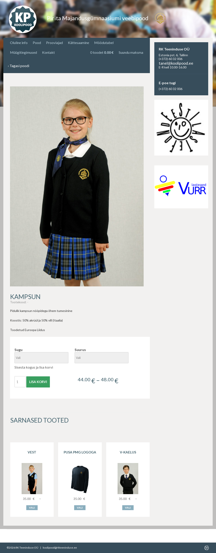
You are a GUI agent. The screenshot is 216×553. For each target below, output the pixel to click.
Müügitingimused (23, 52)
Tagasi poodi (18, 66)
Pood (37, 42)
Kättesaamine (78, 42)
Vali (32, 507)
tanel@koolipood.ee (176, 63)
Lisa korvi (38, 382)
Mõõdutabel (104, 42)
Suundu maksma (131, 52)
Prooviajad (54, 42)
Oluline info (19, 42)
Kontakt (48, 52)
